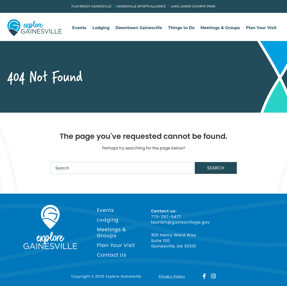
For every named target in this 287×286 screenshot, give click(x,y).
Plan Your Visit (261, 28)
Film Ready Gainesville (91, 6)
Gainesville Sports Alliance (141, 6)
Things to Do (181, 28)
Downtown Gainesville (138, 28)
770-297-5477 (166, 217)
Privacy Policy (172, 276)
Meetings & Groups (220, 28)
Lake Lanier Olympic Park (193, 6)
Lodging (101, 28)
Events (79, 28)
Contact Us (111, 255)
